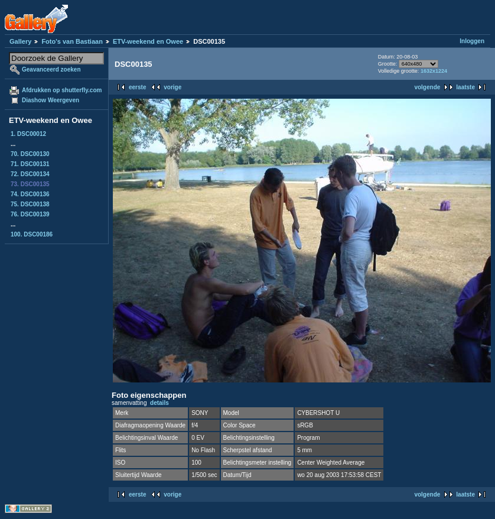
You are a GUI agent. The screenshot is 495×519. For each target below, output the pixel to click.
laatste (465, 87)
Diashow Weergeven (50, 100)
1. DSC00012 (28, 134)
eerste (137, 87)
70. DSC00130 (30, 154)
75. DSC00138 (30, 204)
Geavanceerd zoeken (51, 69)
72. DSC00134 (30, 174)
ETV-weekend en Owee (148, 41)
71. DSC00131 (30, 164)
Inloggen (472, 41)
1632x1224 (434, 71)
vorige (172, 87)
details (159, 403)
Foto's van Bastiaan (71, 41)
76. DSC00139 (30, 214)
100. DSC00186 (32, 234)
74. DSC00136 (30, 194)
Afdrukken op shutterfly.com (62, 90)
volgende (427, 87)
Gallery (20, 41)
